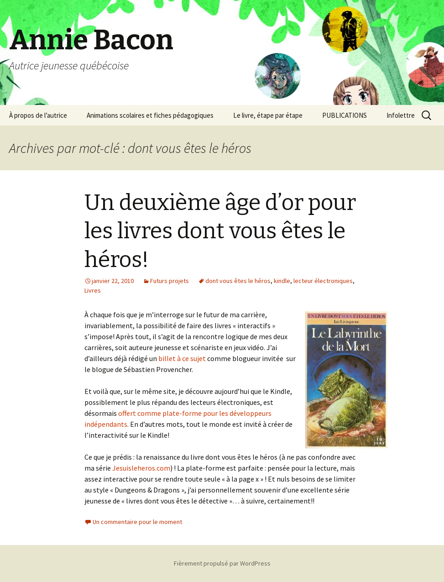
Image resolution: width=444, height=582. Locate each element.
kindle (282, 281)
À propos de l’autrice (38, 115)
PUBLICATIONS (344, 115)
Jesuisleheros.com (141, 467)
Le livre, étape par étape (268, 115)
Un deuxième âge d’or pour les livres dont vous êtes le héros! (220, 231)
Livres (92, 290)
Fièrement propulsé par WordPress (222, 563)
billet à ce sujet (182, 358)
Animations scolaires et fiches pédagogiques (150, 115)
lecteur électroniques (323, 281)
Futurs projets (169, 281)
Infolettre (401, 115)
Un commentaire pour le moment (137, 522)
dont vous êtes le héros (238, 281)
